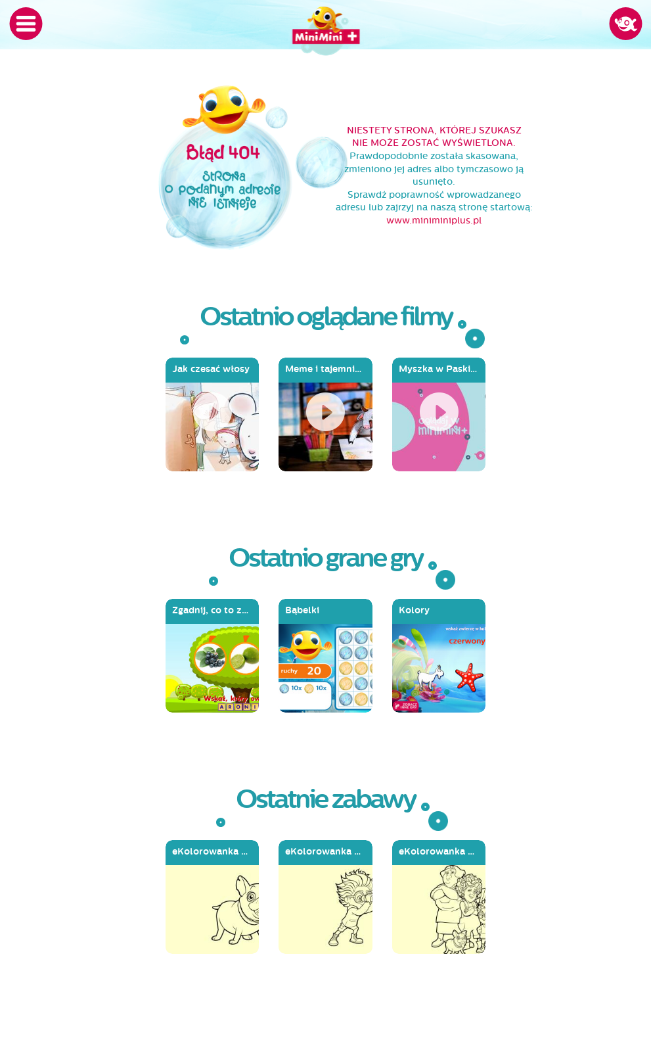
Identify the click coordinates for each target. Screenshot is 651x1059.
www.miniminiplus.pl (434, 220)
